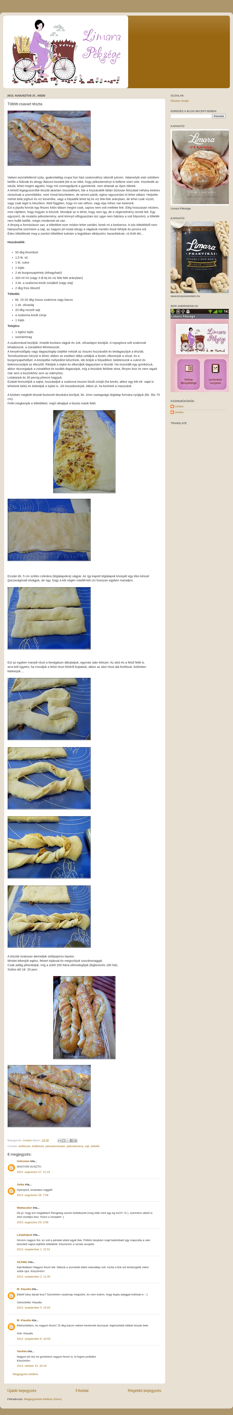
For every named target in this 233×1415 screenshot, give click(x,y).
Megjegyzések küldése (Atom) (43, 1399)
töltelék (95, 1146)
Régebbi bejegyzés (144, 1390)
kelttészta (38, 1146)
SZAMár (22, 1262)
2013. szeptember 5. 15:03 (33, 1307)
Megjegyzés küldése (25, 1374)
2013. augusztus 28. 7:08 (32, 1195)
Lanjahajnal (24, 1234)
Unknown (23, 1161)
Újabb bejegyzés (21, 1390)
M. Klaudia (24, 1289)
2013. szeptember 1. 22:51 (33, 1249)
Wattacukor (24, 1207)
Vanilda (22, 1351)
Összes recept (179, 100)
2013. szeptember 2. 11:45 (33, 1276)
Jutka (20, 1184)
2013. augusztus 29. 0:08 (32, 1222)
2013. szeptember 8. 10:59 (33, 1338)
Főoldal (82, 1390)
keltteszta (24, 1146)
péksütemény (75, 1146)
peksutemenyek (55, 1146)
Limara (179, 406)
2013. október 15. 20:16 (32, 1365)
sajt (87, 1146)
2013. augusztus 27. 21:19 (33, 1172)
